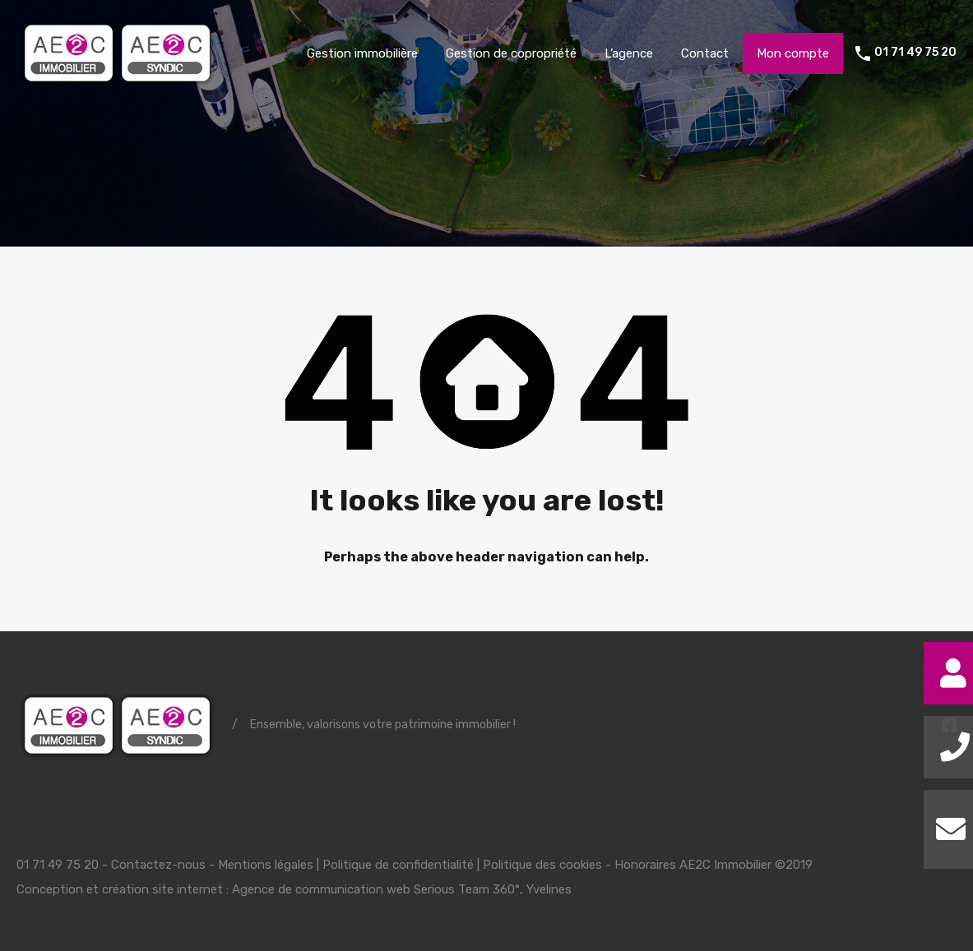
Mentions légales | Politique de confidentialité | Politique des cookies (410, 864)
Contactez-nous (158, 864)
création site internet (162, 889)
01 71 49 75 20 (915, 52)
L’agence (629, 53)
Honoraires (645, 864)
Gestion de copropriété (511, 53)
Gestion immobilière (362, 53)
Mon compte (793, 53)
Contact (705, 53)
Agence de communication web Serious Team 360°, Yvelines (402, 889)
